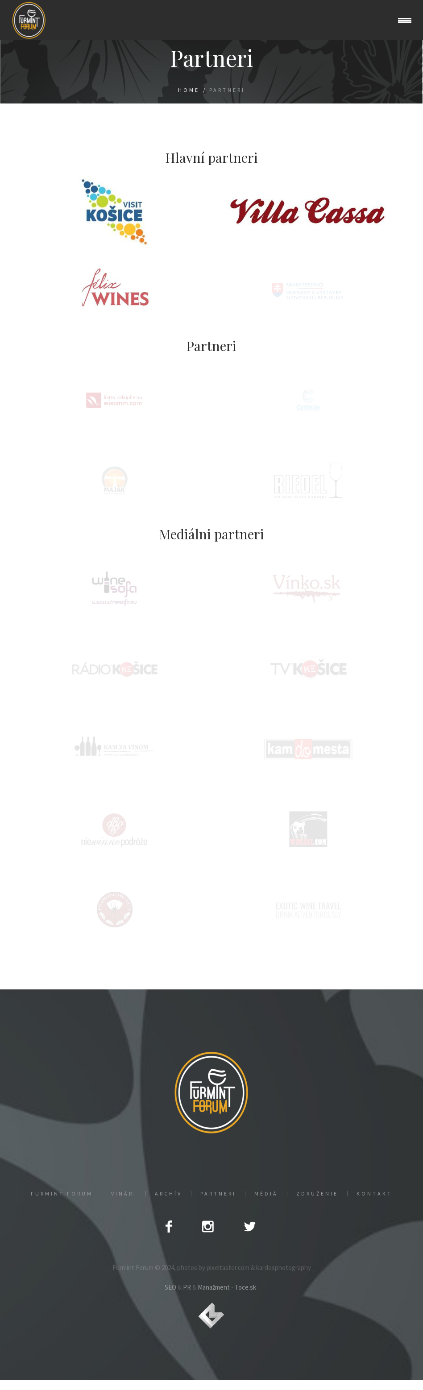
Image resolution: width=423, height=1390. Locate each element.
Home (188, 90)
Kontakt (374, 1193)
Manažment (214, 1287)
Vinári (124, 1193)
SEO (170, 1287)
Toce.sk (245, 1287)
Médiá (266, 1193)
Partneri (218, 1193)
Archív (168, 1193)
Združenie (317, 1193)
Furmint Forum (62, 1193)
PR (187, 1287)
